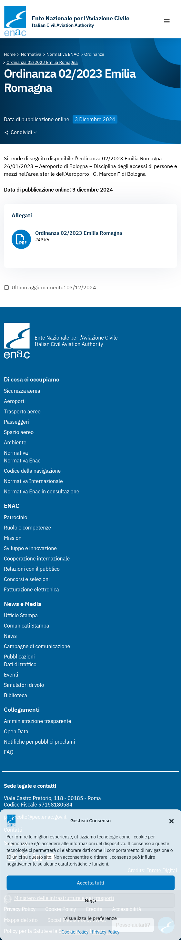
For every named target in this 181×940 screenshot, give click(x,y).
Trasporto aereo (22, 411)
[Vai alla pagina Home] (10, 54)
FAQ (9, 752)
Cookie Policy (75, 932)
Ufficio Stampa (21, 615)
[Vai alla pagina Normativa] (31, 54)
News (10, 636)
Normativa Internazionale (33, 481)
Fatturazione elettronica (31, 589)
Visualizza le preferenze (90, 918)
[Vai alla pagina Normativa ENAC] (62, 54)
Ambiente (15, 442)
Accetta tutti (90, 883)
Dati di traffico (20, 664)
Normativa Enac (22, 460)
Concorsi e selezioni (27, 579)
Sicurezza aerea (22, 391)
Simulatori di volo (24, 685)
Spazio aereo (19, 432)
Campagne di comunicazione (37, 646)
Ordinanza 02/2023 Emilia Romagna (78, 233)
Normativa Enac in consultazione (41, 491)
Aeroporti (15, 401)
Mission (13, 538)
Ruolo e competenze (27, 527)
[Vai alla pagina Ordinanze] (94, 54)
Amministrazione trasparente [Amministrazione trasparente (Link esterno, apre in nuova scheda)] (37, 721)
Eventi (11, 674)
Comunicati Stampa (26, 625)
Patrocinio (15, 517)
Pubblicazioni (19, 656)
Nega (90, 900)
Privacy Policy (105, 932)
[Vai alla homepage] (66, 21)
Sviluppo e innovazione (30, 548)
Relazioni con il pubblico (32, 569)
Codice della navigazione (32, 471)
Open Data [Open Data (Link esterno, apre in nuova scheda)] (16, 731)
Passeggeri (16, 422)
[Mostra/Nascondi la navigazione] (167, 21)
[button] (171, 820)
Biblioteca (15, 695)
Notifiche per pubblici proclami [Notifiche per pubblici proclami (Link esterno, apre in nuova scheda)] (39, 741)
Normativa (16, 453)
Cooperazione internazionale (37, 558)
